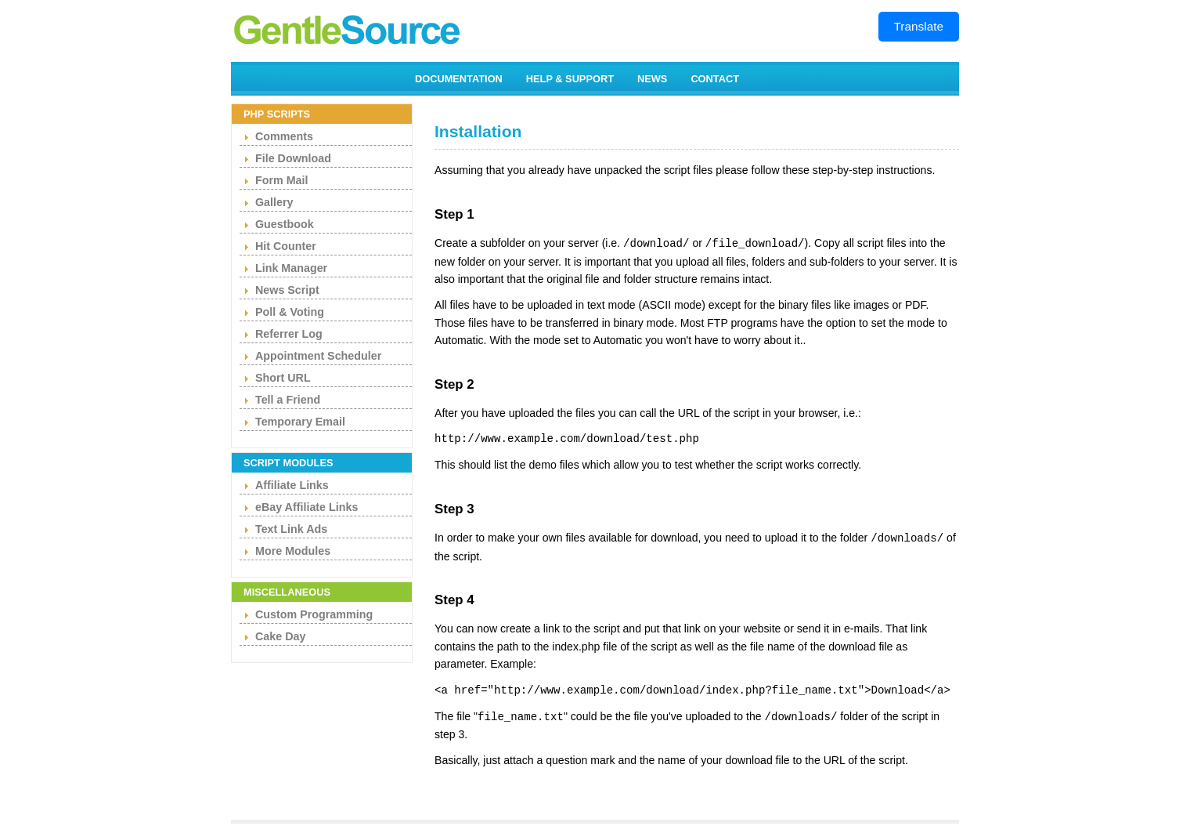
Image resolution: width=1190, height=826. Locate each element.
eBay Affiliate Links (306, 507)
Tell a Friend (287, 399)
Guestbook (284, 224)
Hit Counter (285, 246)
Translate (918, 26)
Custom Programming (314, 614)
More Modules (292, 551)
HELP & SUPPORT (570, 79)
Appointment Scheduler (318, 356)
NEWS (652, 79)
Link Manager (291, 268)
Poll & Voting (289, 312)
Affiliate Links (292, 485)
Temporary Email (300, 421)
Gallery (274, 202)
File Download (293, 158)
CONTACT (715, 79)
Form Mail (281, 180)
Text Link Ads (291, 529)
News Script (287, 290)
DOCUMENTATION (459, 79)
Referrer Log (289, 334)
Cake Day (280, 636)
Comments (284, 136)
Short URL (283, 377)
